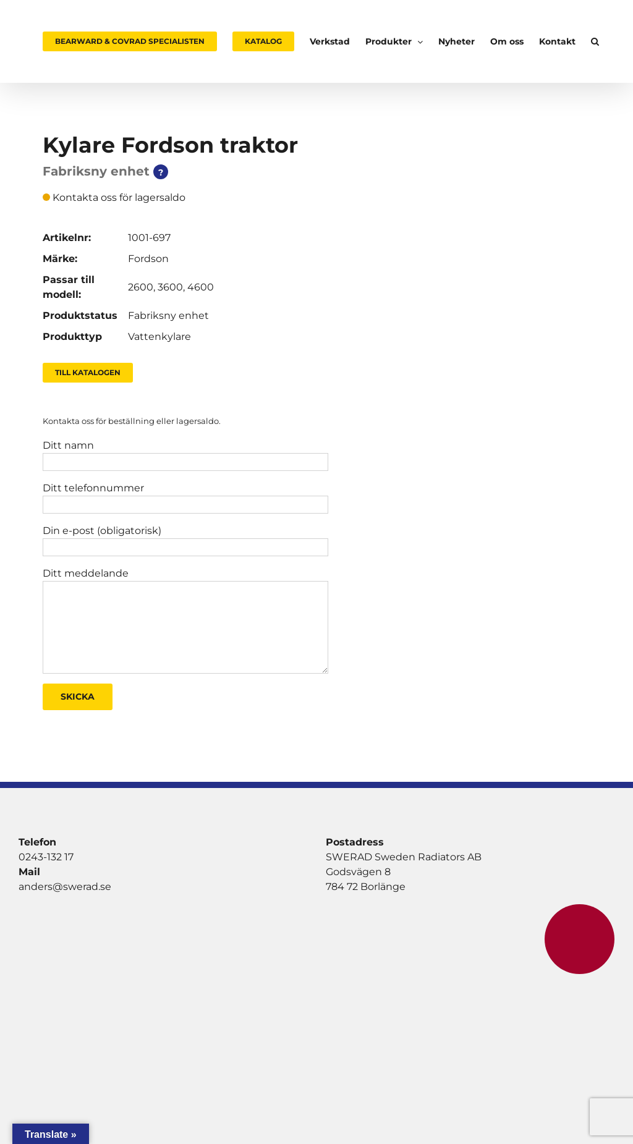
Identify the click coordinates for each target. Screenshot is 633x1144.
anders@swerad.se (65, 886)
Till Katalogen (88, 372)
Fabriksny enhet (168, 315)
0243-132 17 (46, 857)
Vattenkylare (159, 336)
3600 (170, 287)
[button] (595, 41)
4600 (200, 287)
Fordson (148, 259)
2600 (140, 287)
